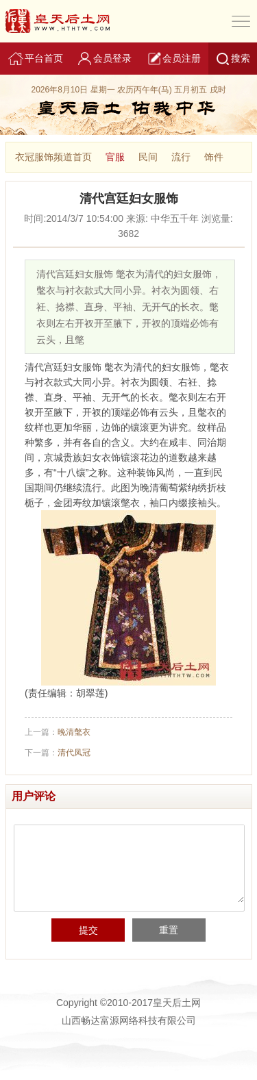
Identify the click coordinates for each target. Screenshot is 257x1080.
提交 (88, 930)
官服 (115, 156)
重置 (168, 930)
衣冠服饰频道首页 (53, 156)
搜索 (232, 58)
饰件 (213, 156)
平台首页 (35, 58)
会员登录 (104, 58)
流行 (181, 156)
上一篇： (57, 732)
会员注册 (173, 58)
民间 (148, 156)
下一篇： (57, 752)
